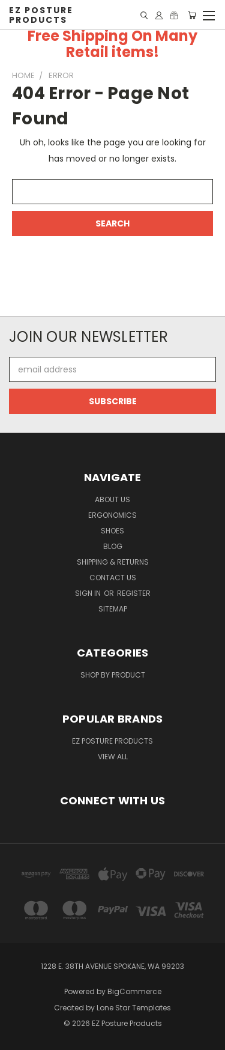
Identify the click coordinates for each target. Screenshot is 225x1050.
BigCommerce (134, 991)
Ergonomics (112, 515)
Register (134, 593)
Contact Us (112, 577)
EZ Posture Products (112, 741)
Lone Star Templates (134, 1008)
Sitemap (112, 609)
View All (113, 756)
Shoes (112, 531)
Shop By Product (112, 675)
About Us (112, 499)
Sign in (89, 593)
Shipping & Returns (113, 562)
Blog (112, 546)
